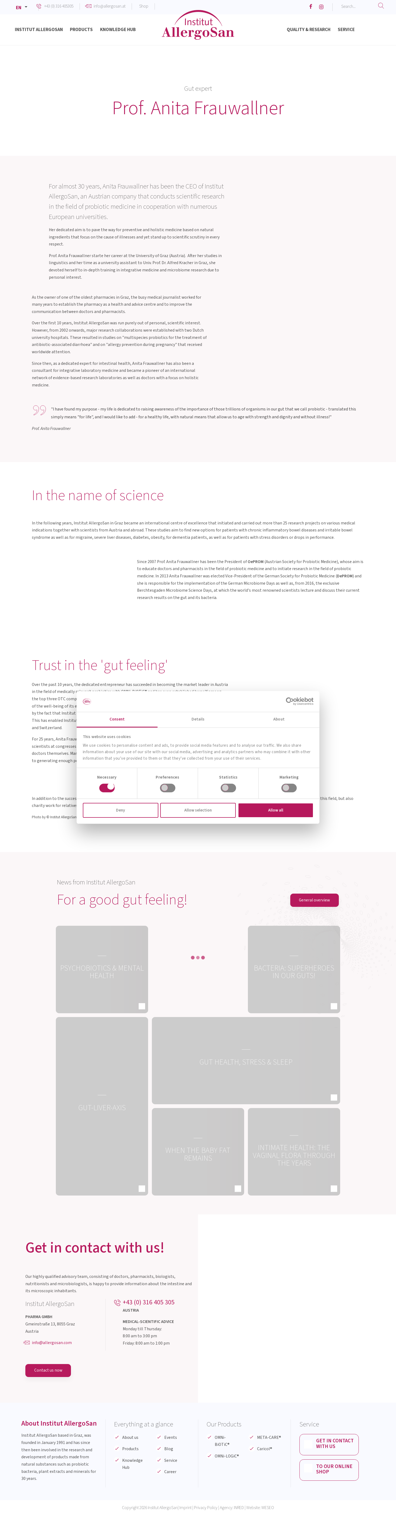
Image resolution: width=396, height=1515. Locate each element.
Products (130, 1449)
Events (170, 1437)
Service (170, 1460)
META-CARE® (269, 1437)
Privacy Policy (205, 1508)
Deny (120, 810)
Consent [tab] (117, 719)
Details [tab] (198, 719)
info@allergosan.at (109, 6)
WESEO (267, 1508)
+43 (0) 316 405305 (58, 6)
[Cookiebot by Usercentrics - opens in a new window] (289, 701)
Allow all (275, 810)
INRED (239, 1508)
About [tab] (279, 719)
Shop (143, 6)
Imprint (185, 1508)
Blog (168, 1449)
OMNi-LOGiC (227, 1456)
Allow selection (198, 810)
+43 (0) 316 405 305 (149, 1302)
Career (170, 1472)
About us (130, 1437)
